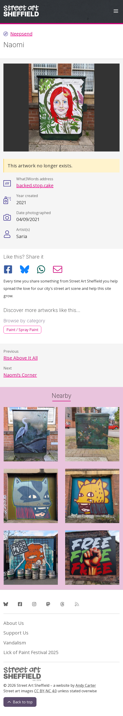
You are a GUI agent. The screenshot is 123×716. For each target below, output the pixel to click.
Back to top (20, 701)
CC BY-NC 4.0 (45, 690)
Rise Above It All (20, 358)
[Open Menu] (116, 12)
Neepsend (21, 34)
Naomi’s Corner (20, 375)
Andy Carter (85, 685)
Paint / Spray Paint (22, 329)
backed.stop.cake (34, 185)
